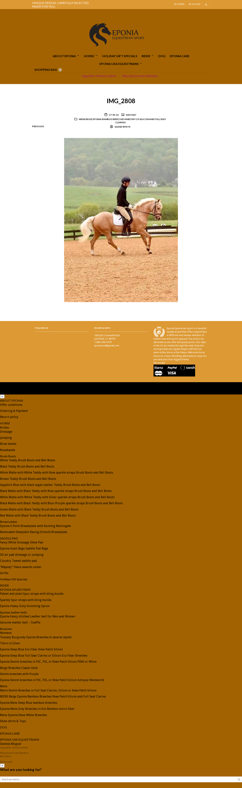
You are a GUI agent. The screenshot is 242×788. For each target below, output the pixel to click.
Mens (3, 686)
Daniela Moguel (10, 744)
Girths (4, 573)
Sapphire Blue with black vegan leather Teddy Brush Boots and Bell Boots (50, 485)
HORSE (89, 56)
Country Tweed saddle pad (18, 561)
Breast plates (8, 521)
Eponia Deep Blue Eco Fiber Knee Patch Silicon (31, 649)
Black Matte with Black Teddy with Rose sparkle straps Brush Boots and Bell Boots (56, 491)
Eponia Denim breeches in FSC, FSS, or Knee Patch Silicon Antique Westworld (52, 680)
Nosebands (7, 450)
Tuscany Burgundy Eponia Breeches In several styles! (35, 637)
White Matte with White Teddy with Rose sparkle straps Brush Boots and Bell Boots (56, 472)
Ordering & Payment (14, 411)
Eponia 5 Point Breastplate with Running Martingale (35, 526)
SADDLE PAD (9, 538)
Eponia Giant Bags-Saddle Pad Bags (24, 548)
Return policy (9, 417)
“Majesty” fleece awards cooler (20, 567)
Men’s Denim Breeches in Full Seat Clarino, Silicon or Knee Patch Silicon (48, 690)
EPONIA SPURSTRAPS (15, 589)
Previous (38, 126)
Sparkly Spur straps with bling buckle (25, 600)
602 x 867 (131, 114)
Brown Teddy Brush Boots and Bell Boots (28, 479)
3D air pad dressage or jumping (21, 555)
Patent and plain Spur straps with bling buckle (32, 593)
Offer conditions (11, 405)
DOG (161, 56)
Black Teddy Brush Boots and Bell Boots (27, 466)
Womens (6, 633)
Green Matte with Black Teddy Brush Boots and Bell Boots (39, 509)
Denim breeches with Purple (19, 674)
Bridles (4, 427)
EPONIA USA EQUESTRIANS (119, 63)
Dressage (6, 431)
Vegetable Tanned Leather (99, 76)
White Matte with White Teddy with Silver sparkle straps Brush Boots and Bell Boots (57, 497)
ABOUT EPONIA (64, 56)
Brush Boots (8, 456)
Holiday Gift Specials (119, 56)
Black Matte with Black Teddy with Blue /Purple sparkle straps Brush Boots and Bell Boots (61, 503)
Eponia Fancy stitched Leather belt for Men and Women (37, 616)
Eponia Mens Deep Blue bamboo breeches (28, 703)
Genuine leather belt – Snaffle (20, 622)
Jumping (6, 438)
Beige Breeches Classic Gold (19, 668)
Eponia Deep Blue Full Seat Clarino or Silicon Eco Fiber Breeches (43, 655)
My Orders (179, 4)
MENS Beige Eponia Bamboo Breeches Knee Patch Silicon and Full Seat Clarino (122, 121)
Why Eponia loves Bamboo (140, 76)
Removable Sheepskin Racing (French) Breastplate (33, 532)
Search (238, 779)
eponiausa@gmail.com (106, 345)
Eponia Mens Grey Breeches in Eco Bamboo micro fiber (37, 709)
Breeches (6, 629)
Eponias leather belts (13, 612)
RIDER (146, 56)
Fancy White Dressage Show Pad (21, 542)
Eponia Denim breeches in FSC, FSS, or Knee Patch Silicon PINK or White (48, 661)
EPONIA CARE (179, 56)
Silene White (122, 126)
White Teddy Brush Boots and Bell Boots (27, 460)
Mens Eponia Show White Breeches (23, 715)
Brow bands (8, 444)
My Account (194, 4)
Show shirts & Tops (13, 721)
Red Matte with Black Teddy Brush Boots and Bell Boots (38, 515)
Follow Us (41, 328)
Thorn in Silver (10, 643)
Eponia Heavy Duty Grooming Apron (25, 606)
